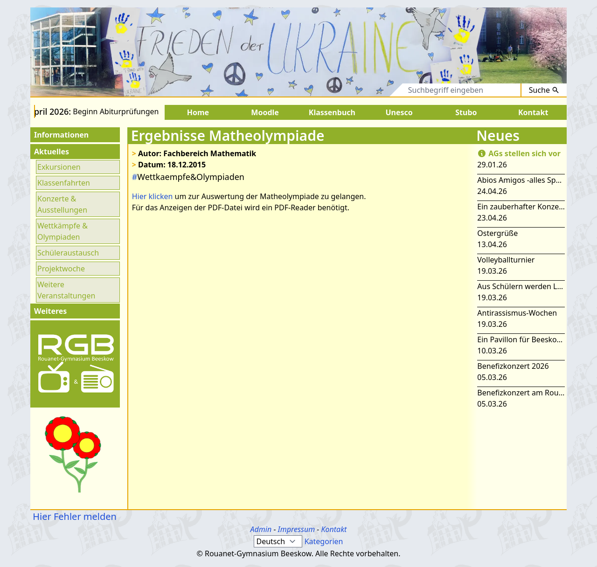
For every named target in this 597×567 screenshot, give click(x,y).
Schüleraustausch (68, 253)
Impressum (296, 529)
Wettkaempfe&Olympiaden (188, 176)
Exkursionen (59, 167)
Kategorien (324, 541)
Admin (261, 529)
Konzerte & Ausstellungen (62, 204)
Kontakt (334, 529)
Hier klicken (152, 196)
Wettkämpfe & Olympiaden (62, 231)
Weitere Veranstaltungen (66, 290)
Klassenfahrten (63, 183)
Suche (544, 90)
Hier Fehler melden (73, 516)
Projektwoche (61, 268)
